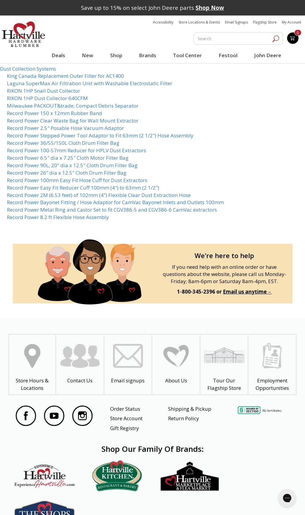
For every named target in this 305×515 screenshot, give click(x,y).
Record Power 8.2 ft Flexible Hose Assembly (58, 217)
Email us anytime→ (247, 291)
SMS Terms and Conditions (260, 502)
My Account (291, 22)
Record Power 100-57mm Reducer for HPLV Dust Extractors (76, 150)
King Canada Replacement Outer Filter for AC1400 (65, 75)
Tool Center (187, 55)
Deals (59, 56)
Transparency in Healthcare (194, 502)
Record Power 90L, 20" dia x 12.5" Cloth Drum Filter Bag (72, 165)
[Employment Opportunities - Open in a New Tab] (272, 364)
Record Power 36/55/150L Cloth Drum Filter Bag (63, 142)
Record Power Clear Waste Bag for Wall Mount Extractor (72, 120)
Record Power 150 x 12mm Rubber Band (54, 113)
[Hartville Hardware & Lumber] (23, 34)
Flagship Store (265, 22)
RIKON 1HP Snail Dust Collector (43, 90)
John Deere (267, 55)
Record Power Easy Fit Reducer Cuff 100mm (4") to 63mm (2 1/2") (83, 187)
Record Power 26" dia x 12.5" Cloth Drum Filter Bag (66, 172)
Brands (147, 55)
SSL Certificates (271, 410)
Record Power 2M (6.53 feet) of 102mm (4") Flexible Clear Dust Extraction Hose (99, 195)
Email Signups (236, 22)
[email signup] (128, 364)
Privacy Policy (86, 502)
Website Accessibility (39, 502)
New (88, 55)
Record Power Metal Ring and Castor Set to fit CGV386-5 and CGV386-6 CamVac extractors (112, 209)
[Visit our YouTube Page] (54, 416)
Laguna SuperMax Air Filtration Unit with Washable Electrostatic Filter (89, 83)
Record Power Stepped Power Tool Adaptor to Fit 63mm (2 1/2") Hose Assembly (100, 135)
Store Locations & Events (199, 22)
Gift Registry (124, 428)
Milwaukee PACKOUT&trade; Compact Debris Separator (72, 105)
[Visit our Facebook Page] (25, 416)
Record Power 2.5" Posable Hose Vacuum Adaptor (65, 128)
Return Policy (183, 418)
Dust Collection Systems (28, 68)
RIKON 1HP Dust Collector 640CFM (47, 98)
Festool (228, 55)
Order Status (125, 408)
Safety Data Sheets (134, 502)
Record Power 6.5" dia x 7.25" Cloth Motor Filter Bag (68, 157)
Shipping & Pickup (189, 408)
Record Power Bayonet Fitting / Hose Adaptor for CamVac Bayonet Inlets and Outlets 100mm (115, 202)
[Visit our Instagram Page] (82, 416)
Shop (117, 56)
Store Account (126, 418)
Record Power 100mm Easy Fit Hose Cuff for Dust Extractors (77, 180)
